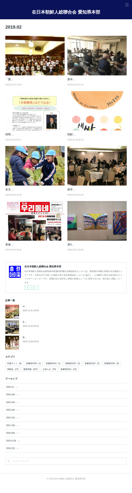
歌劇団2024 (53, 372)
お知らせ (49, 378)
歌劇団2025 (33, 372)
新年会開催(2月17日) (80, 79)
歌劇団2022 (92, 372)
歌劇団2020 (111, 372)
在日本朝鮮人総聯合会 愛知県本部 (66, 12)
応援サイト (14, 372)
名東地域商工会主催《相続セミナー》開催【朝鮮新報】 (48, 330)
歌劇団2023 (72, 372)
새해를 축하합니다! (31, 315)
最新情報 (30, 378)
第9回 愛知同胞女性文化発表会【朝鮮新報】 (43, 346)
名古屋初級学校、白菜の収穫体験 (26, 193)
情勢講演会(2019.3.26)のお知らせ (26, 134)
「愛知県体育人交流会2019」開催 (26, 79)
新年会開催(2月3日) (79, 193)
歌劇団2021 (68, 378)
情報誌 (12, 378)
